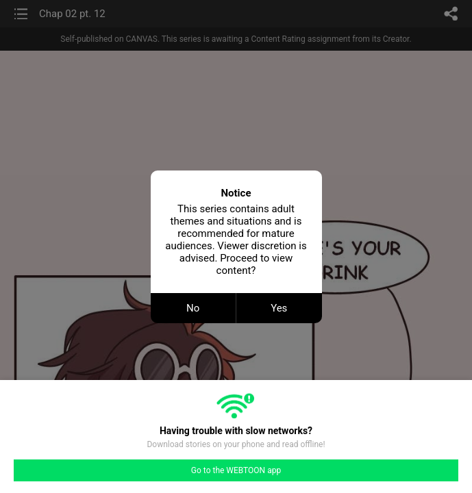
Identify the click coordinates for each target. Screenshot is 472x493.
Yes (279, 308)
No (192, 308)
